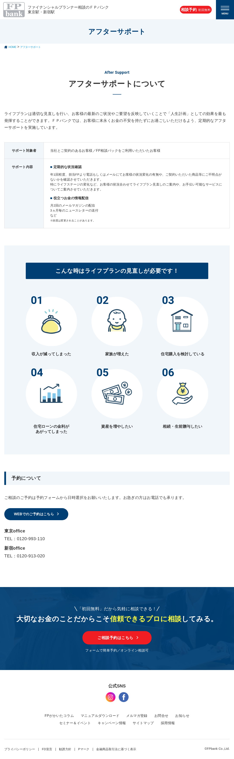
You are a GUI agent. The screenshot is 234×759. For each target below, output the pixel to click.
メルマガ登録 (136, 716)
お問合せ (161, 716)
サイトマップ (143, 723)
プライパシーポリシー (19, 749)
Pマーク (84, 749)
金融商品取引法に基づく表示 (116, 749)
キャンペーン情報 (112, 723)
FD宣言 (47, 749)
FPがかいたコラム (59, 716)
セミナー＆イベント (75, 723)
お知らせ (182, 716)
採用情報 (168, 723)
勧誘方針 (65, 749)
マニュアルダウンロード (100, 716)
